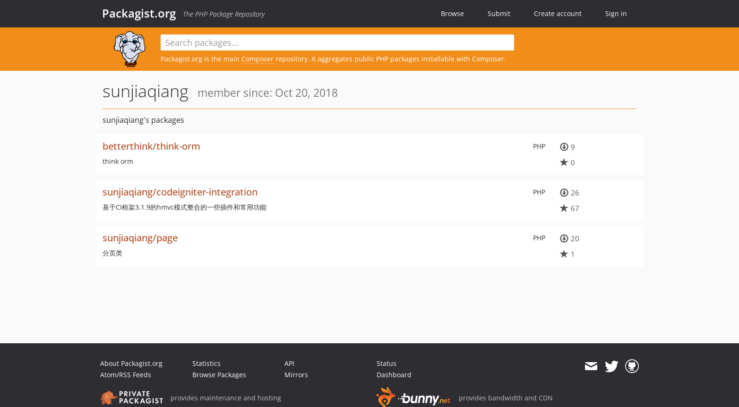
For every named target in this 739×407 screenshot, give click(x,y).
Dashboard (394, 374)
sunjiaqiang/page (140, 237)
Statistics (206, 363)
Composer (257, 58)
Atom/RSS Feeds (125, 374)
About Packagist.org (131, 363)
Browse (452, 13)
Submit (499, 13)
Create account (558, 13)
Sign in (616, 13)
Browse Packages (219, 374)
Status (386, 363)
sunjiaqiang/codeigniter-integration (180, 192)
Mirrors (296, 374)
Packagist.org (139, 13)
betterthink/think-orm (151, 146)
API (289, 363)
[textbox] (337, 42)
